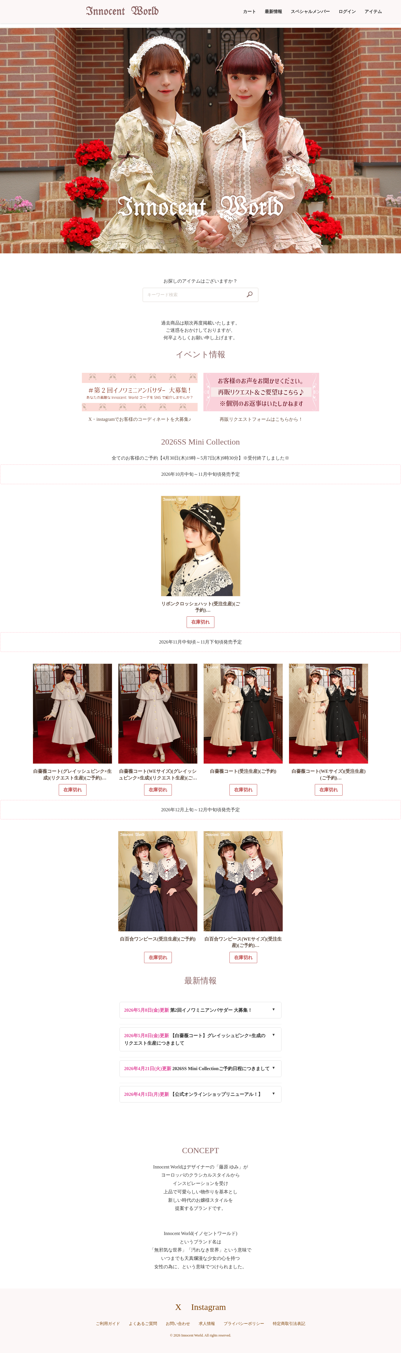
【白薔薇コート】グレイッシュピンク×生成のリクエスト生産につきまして (194, 1039)
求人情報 (207, 1323)
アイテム (373, 11)
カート (249, 11)
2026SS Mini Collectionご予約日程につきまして (197, 1068)
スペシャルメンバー (310, 11)
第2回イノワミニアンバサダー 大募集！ (188, 1010)
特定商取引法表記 (289, 1323)
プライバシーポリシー (244, 1323)
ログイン (347, 11)
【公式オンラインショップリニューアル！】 (193, 1094)
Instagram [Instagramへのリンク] (208, 1307)
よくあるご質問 (143, 1323)
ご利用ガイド (108, 1323)
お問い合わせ (178, 1323)
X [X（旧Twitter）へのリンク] (178, 1307)
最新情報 (273, 11)
